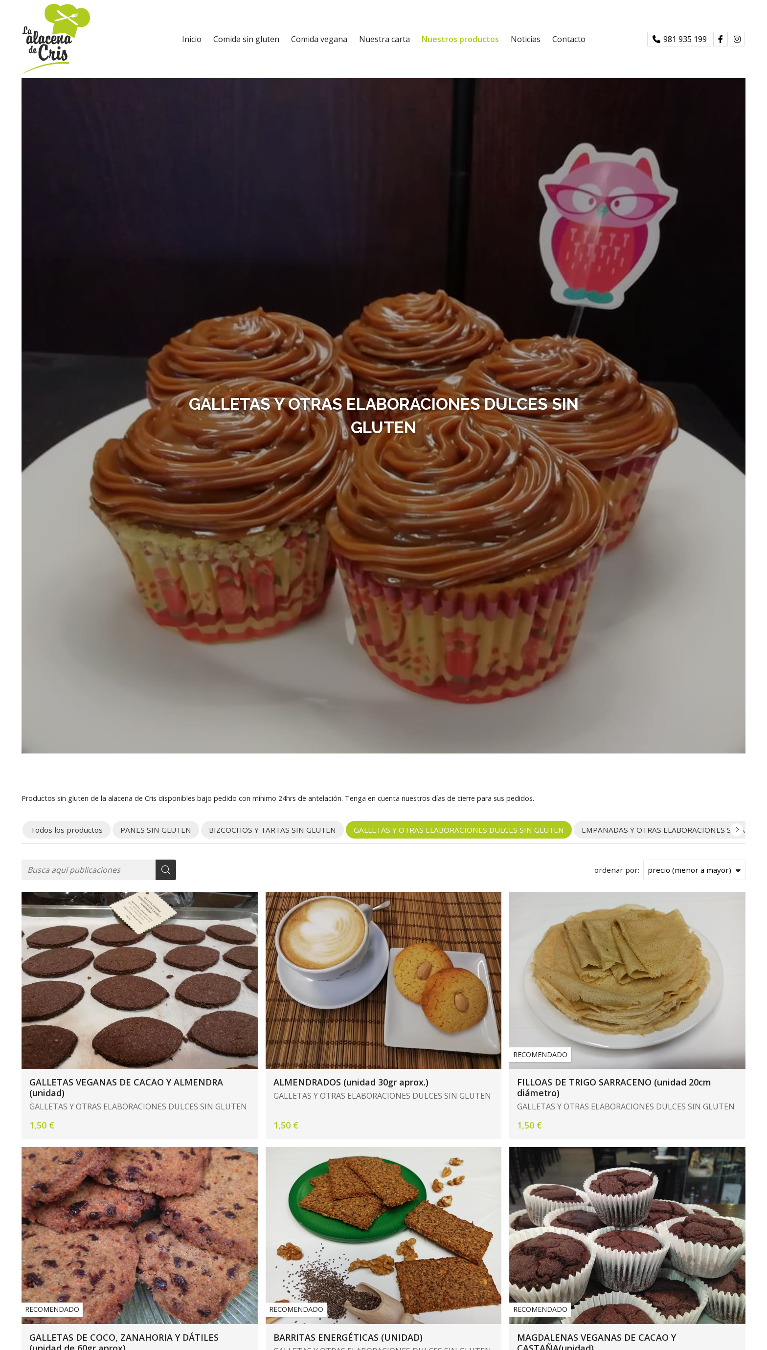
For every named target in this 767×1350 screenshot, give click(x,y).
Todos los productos (66, 830)
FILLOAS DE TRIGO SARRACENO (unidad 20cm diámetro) (614, 1088)
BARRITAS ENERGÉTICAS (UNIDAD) (348, 1337)
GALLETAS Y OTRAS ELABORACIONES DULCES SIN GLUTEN (138, 1106)
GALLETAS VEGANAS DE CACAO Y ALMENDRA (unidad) (126, 1088)
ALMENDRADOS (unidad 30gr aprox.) (351, 1082)
